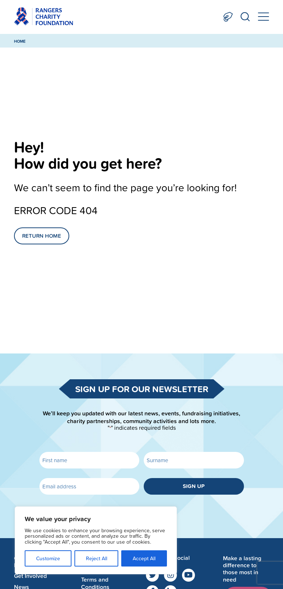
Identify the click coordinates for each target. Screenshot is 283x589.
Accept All (144, 558)
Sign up (194, 486)
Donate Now (228, 17)
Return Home (41, 236)
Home (19, 41)
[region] (96, 540)
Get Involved (30, 575)
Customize (48, 558)
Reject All (96, 558)
